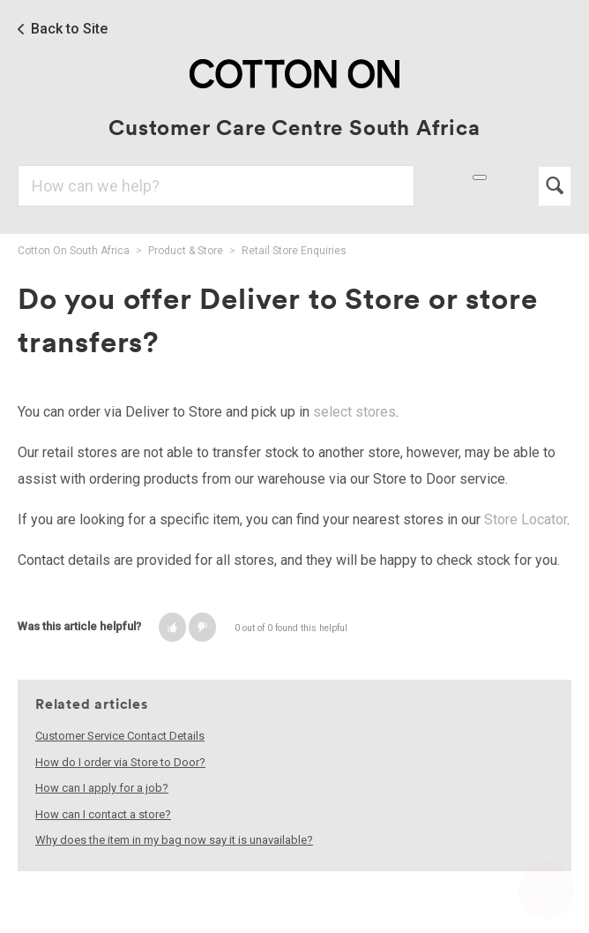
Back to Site (69, 29)
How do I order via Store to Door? (120, 762)
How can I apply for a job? (101, 787)
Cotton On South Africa (74, 251)
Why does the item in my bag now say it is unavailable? (174, 839)
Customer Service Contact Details (120, 735)
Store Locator (525, 519)
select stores (354, 411)
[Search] (216, 186)
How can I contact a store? (103, 814)
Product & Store (185, 251)
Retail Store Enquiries (294, 251)
